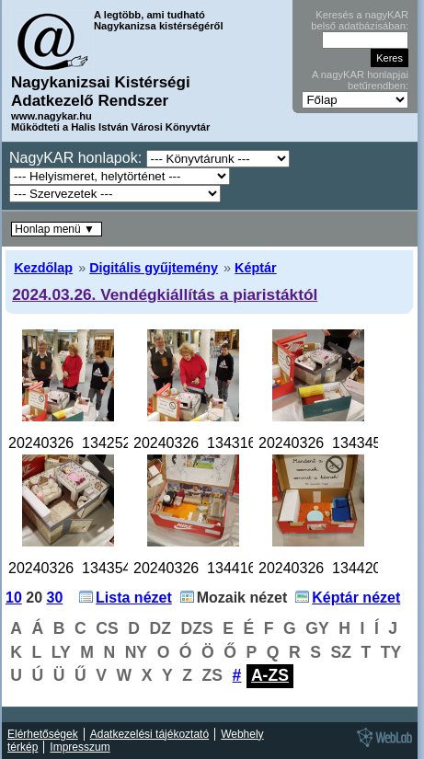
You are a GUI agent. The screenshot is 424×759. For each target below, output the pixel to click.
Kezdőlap (43, 267)
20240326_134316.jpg (206, 443)
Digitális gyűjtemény (153, 267)
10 (14, 597)
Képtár (256, 267)
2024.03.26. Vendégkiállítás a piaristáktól (164, 294)
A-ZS (270, 675)
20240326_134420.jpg (331, 568)
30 (55, 597)
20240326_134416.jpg (206, 568)
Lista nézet (134, 597)
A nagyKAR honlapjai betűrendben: (360, 80)
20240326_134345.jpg (331, 443)
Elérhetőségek (42, 734)
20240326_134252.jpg (81, 443)
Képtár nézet (356, 597)
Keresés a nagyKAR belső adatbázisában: (359, 20)
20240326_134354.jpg (81, 568)
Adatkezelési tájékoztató (149, 734)
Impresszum (79, 747)
